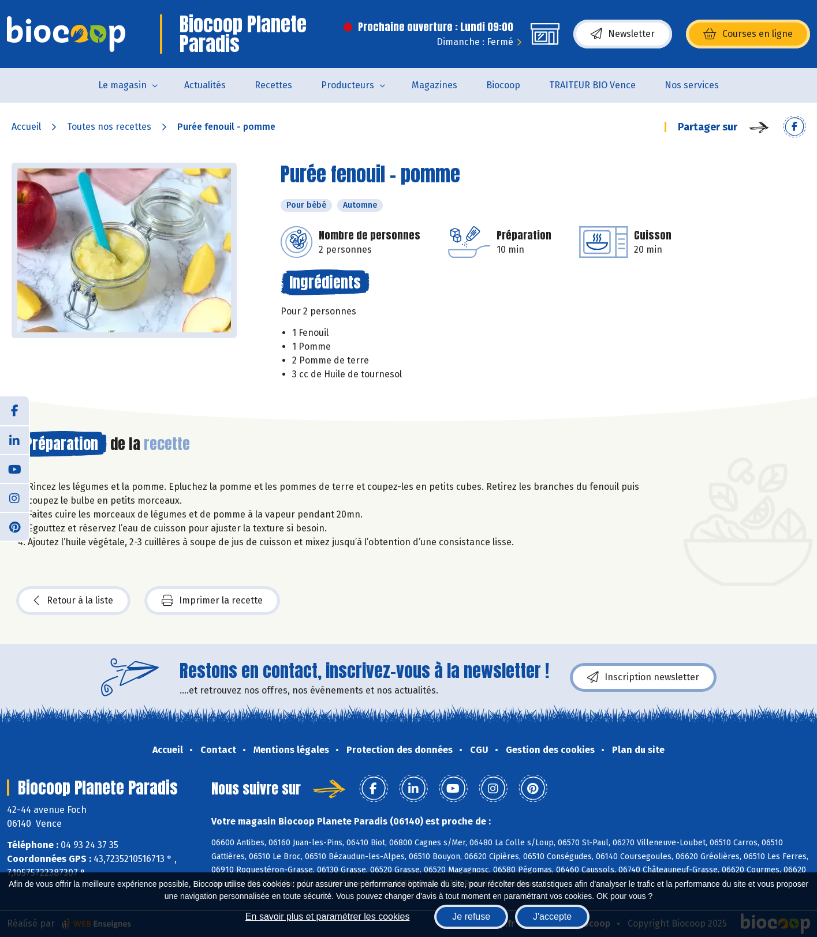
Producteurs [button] (347, 85)
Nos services (692, 85)
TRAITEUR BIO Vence (592, 85)
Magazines (434, 85)
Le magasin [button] (122, 85)
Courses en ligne (748, 34)
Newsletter (623, 34)
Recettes (273, 85)
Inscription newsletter (643, 677)
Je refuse (471, 916)
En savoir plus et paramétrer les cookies (327, 916)
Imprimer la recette (212, 600)
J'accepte (552, 916)
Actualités (205, 85)
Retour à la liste (73, 600)
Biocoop (503, 85)
